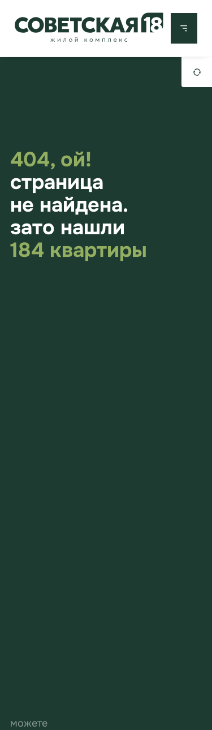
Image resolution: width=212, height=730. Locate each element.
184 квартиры (78, 250)
